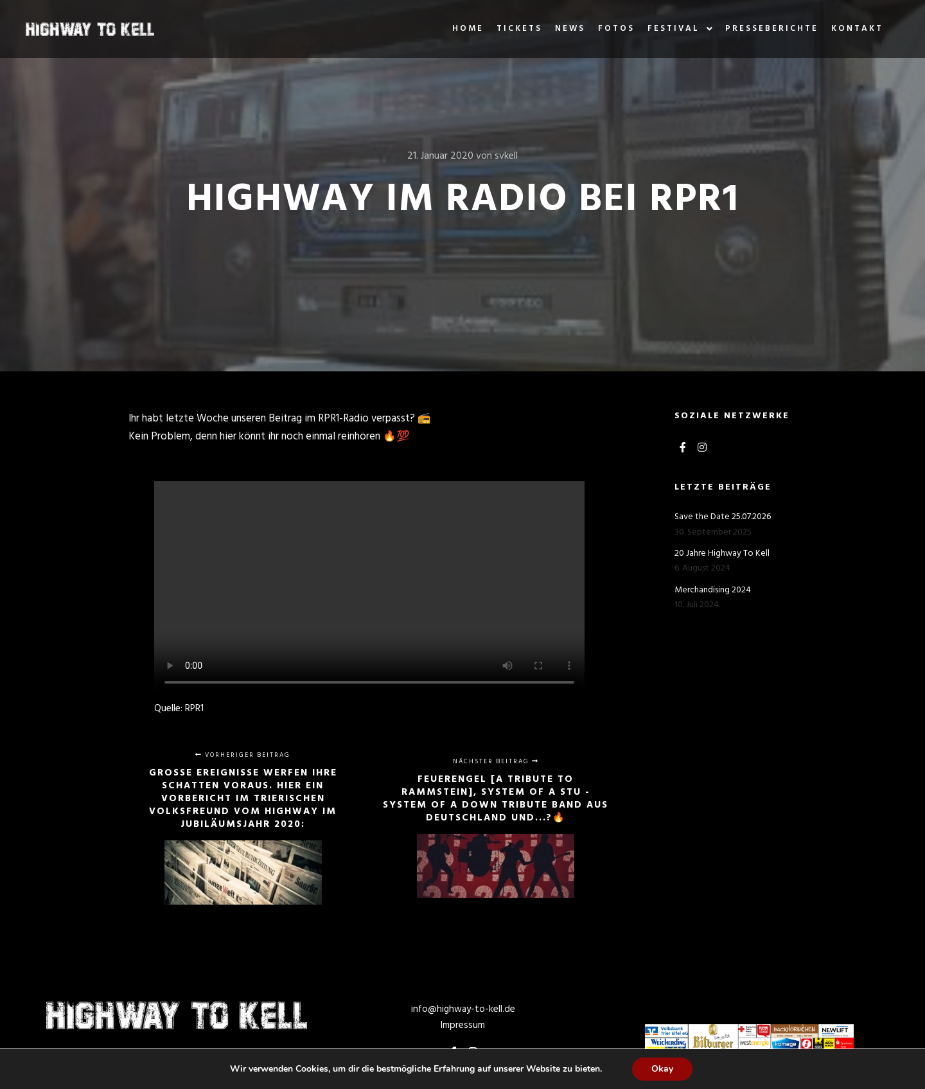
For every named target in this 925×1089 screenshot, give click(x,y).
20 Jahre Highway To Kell (722, 553)
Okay (662, 1069)
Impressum (463, 1025)
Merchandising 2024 (712, 590)
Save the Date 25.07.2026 (722, 516)
